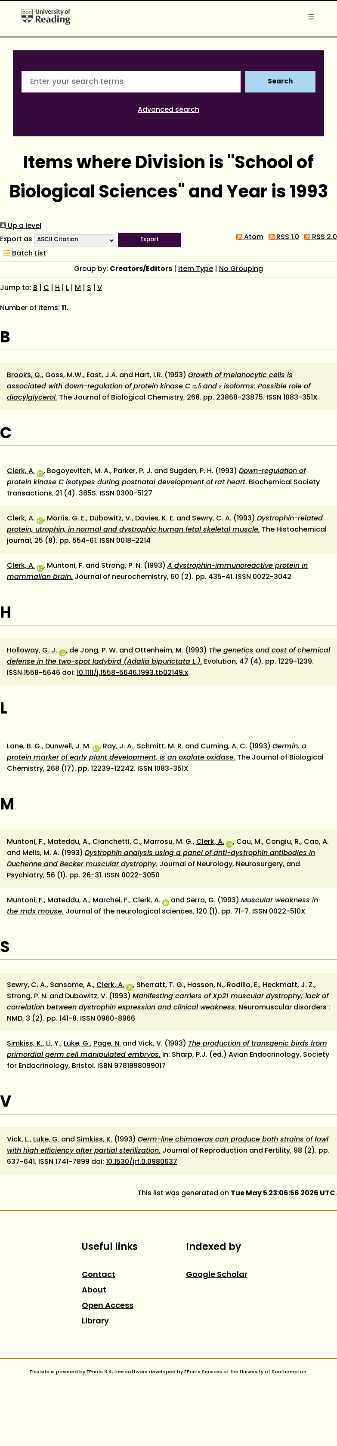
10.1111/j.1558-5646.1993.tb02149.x (132, 673)
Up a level (20, 226)
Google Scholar (216, 1275)
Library (95, 1321)
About (94, 1290)
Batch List (23, 253)
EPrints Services (203, 1372)
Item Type (195, 269)
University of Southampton (273, 1372)
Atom (248, 237)
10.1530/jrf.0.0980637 (141, 1162)
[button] (149, 240)
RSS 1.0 (282, 237)
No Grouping (241, 269)
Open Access (107, 1306)
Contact (98, 1275)
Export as (16, 239)
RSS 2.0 (319, 237)
